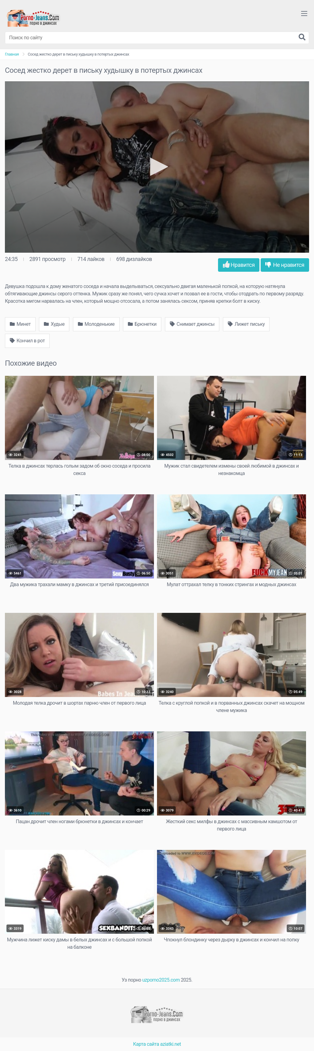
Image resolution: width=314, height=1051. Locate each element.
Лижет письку (246, 324)
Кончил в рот (27, 341)
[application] (157, 167)
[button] (157, 166)
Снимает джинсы (192, 324)
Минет (20, 324)
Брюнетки (142, 324)
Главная (12, 54)
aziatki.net (170, 1044)
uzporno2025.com (161, 980)
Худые (54, 324)
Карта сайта (146, 1044)
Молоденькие (96, 324)
